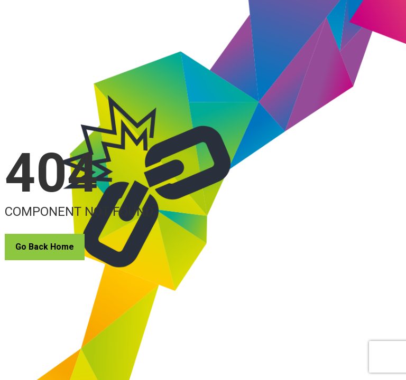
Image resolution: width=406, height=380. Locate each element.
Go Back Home (44, 247)
